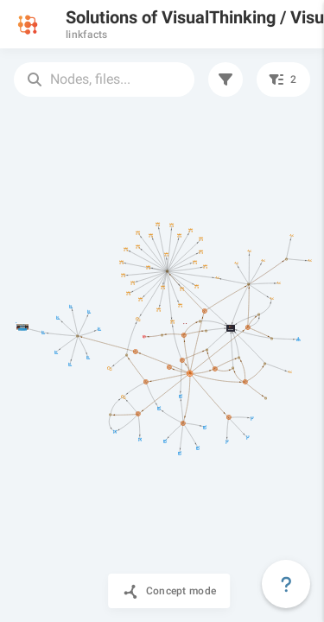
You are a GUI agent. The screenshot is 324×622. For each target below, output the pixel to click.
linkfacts (87, 35)
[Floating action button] (286, 584)
